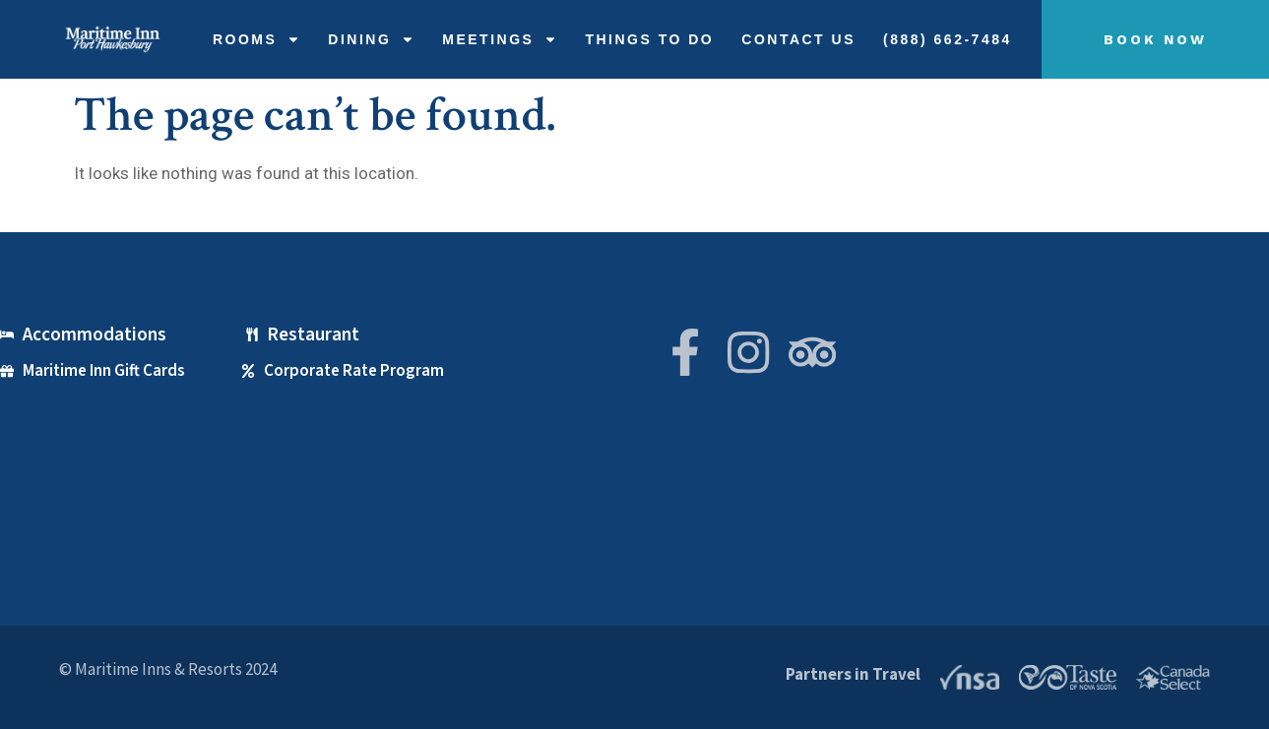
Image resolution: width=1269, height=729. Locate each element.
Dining (371, 39)
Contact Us (798, 39)
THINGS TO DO (649, 39)
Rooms (256, 39)
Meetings (499, 39)
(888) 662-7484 (947, 39)
